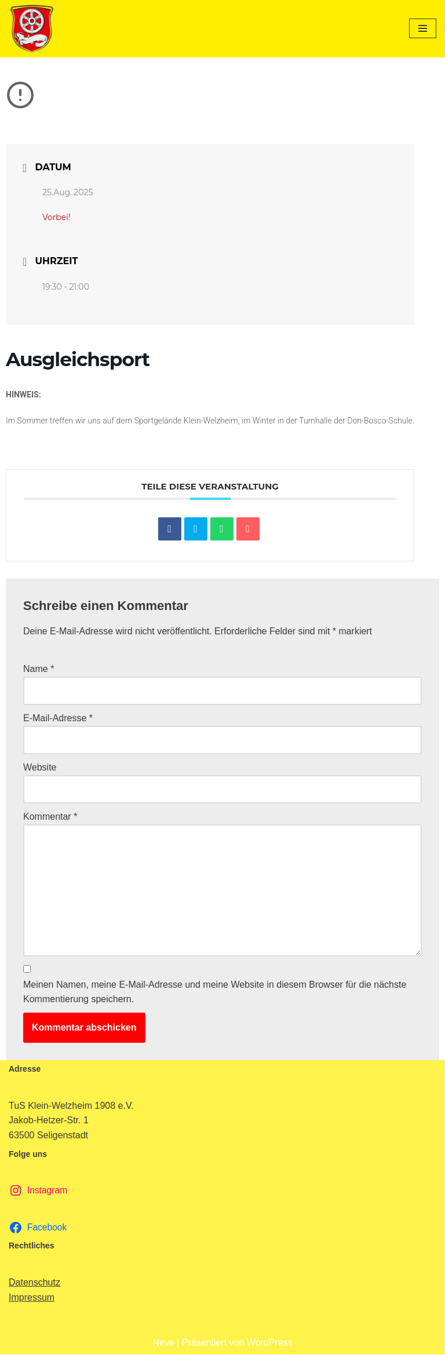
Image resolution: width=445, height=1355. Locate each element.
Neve (163, 1343)
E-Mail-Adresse (58, 719)
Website (40, 768)
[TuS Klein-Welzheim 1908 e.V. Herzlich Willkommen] (32, 28)
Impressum (31, 1298)
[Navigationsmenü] (422, 28)
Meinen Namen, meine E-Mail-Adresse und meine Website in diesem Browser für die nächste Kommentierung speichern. (214, 992)
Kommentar (50, 817)
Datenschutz (34, 1283)
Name (38, 669)
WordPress (270, 1343)
